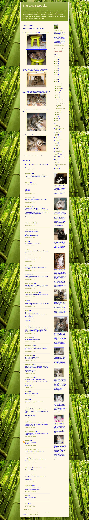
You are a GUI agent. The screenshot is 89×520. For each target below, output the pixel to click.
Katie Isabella (28, 173)
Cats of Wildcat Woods (30, 431)
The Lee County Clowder (30, 449)
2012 (57, 81)
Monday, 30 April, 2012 (30, 193)
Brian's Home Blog (29, 222)
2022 (57, 63)
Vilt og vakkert (28, 485)
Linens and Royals (29, 283)
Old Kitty (27, 162)
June (58, 93)
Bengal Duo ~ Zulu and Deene (31, 292)
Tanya (56, 156)
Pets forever (27, 191)
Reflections (57, 154)
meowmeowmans (29, 197)
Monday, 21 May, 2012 (30, 506)
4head (56, 125)
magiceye (27, 182)
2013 (57, 79)
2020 (57, 66)
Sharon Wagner (28, 337)
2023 (57, 61)
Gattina (27, 399)
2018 (57, 70)
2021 (57, 65)
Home (36, 512)
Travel (56, 162)
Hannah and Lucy (29, 355)
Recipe (56, 153)
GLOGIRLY (27, 466)
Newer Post (25, 512)
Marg (26, 421)
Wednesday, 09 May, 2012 (30, 491)
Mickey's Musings (29, 364)
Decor (56, 135)
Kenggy (56, 145)
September (59, 88)
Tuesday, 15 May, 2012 (30, 499)
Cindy (26, 503)
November (59, 84)
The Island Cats (28, 265)
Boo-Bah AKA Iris (29, 345)
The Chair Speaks (35, 5)
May (58, 95)
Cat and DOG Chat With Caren (32, 258)
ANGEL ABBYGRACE (30, 229)
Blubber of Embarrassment (60, 106)
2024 (57, 59)
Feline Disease (58, 138)
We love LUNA (28, 406)
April (58, 97)
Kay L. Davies (28, 206)
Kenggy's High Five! (60, 108)
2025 (57, 57)
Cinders (27, 157)
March (58, 110)
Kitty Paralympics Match (61, 103)
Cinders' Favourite (60, 99)
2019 (57, 68)
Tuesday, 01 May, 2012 (30, 360)
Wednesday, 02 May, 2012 (30, 436)
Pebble (56, 150)
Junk (56, 143)
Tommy (56, 159)
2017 (57, 72)
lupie (26, 241)
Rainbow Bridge (58, 151)
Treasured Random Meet (60, 164)
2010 (57, 118)
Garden (56, 140)
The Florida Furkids (29, 377)
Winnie (56, 168)
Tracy (26, 249)
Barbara (27, 391)
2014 (57, 77)
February (59, 112)
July (58, 92)
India (56, 142)
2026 (57, 56)
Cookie (56, 134)
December (59, 83)
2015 (57, 76)
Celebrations (57, 131)
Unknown (27, 440)
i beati (26, 495)
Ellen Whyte (28, 457)
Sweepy (27, 310)
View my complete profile (59, 45)
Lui (26, 300)
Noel (56, 148)
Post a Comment (27, 509)
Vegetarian (57, 166)
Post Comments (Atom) (33, 514)
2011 (57, 116)
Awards (56, 126)
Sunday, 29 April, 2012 (30, 169)
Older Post (48, 512)
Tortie (56, 161)
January (58, 114)
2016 (57, 74)
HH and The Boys (29, 474)
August (58, 90)
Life (56, 146)
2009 (57, 120)
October (58, 86)
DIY (56, 137)
